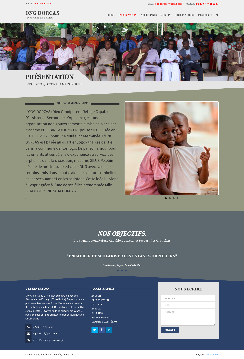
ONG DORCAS (42, 13)
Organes (97, 304)
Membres (204, 15)
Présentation (128, 15)
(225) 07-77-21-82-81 (43, 327)
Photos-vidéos (184, 15)
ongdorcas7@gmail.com (45, 333)
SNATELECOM (212, 354)
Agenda (165, 15)
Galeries (97, 313)
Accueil (110, 15)
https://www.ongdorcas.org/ (48, 340)
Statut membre (101, 317)
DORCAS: (38, 4)
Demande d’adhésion (104, 322)
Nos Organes (149, 15)
